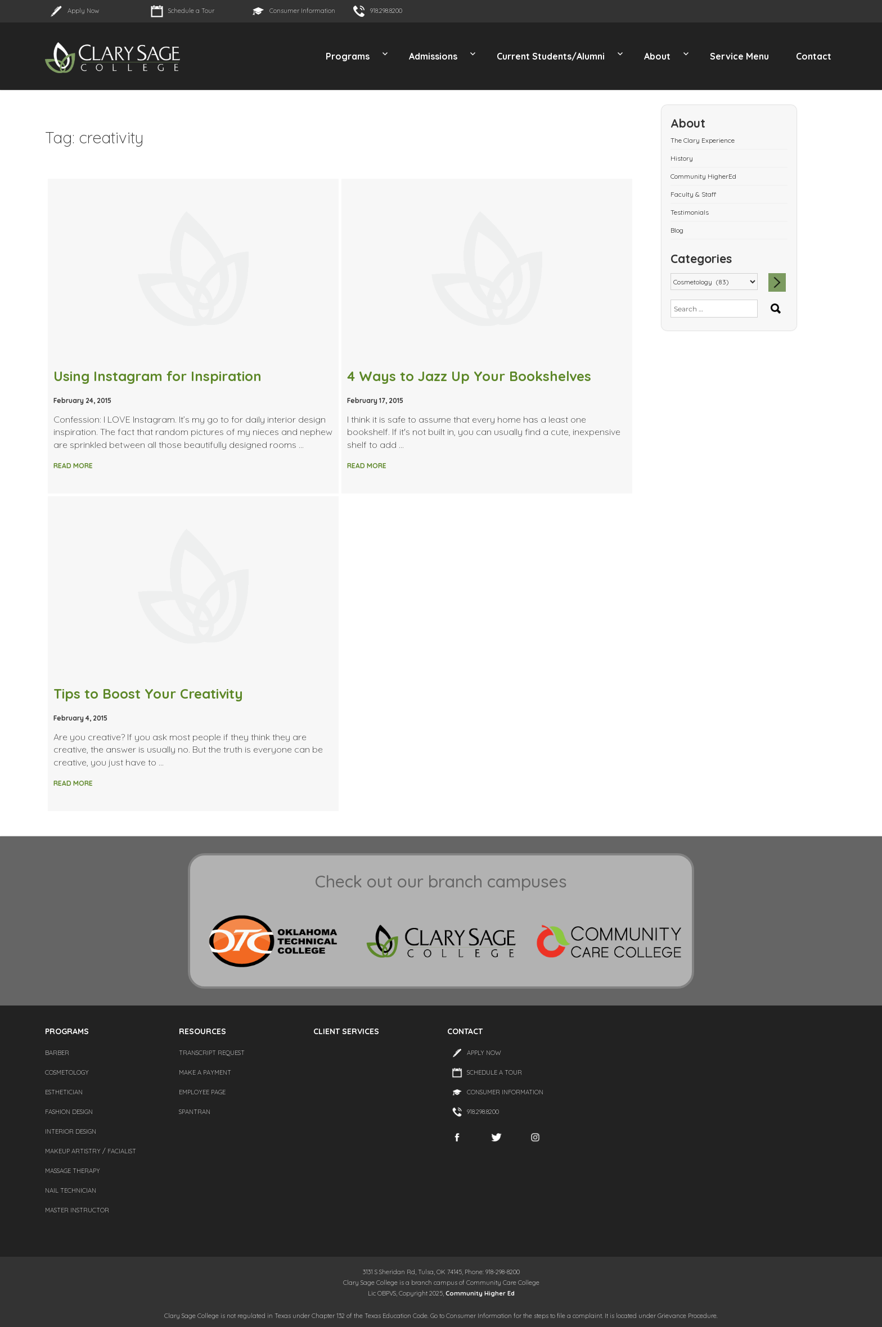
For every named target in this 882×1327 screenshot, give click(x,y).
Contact (813, 56)
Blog (676, 230)
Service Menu (739, 56)
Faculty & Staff (693, 194)
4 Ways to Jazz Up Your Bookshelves (469, 376)
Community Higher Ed (480, 1293)
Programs (348, 56)
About (657, 56)
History (681, 158)
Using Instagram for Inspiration (157, 376)
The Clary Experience (702, 140)
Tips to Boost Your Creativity (148, 693)
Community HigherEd (703, 176)
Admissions (433, 56)
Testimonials (689, 212)
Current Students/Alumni (551, 56)
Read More (73, 465)
